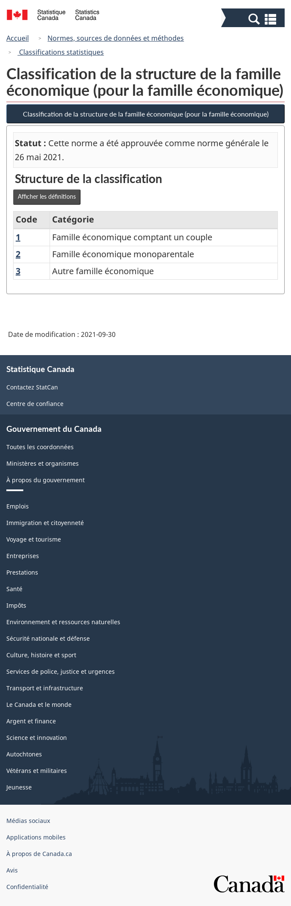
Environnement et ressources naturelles (63, 622)
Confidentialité (27, 887)
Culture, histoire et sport (41, 655)
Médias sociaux (28, 821)
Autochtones (24, 754)
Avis (12, 870)
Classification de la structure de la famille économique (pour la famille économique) (146, 114)
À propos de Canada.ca (39, 854)
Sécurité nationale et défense (48, 638)
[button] (254, 18)
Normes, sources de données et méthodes (115, 38)
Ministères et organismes (42, 463)
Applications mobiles (36, 837)
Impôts (16, 605)
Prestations (22, 572)
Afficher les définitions (47, 196)
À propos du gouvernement (45, 480)
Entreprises (22, 556)
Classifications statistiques (60, 52)
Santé (14, 589)
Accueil (17, 38)
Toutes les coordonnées (40, 447)
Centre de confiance (35, 404)
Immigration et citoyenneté (45, 523)
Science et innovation (36, 738)
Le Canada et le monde (39, 704)
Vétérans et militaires (36, 771)
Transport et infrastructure (44, 688)
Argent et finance (31, 721)
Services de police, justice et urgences (60, 671)
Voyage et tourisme (33, 539)
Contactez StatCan (32, 387)
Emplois (17, 506)
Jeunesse (19, 787)
